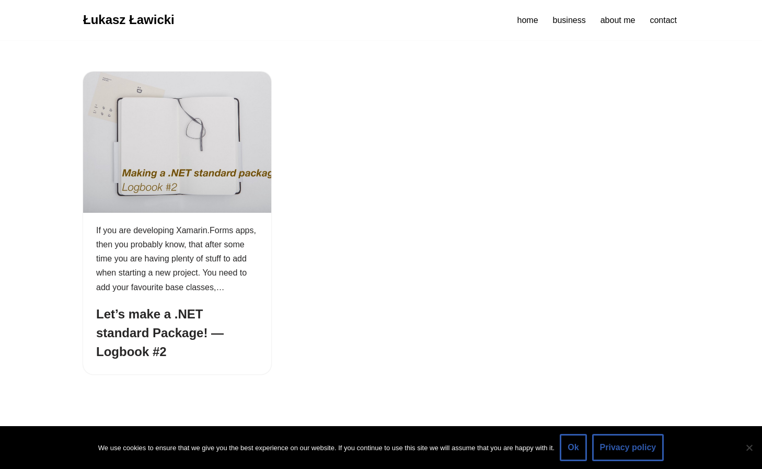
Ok (573, 447)
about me (618, 20)
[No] (749, 447)
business (569, 20)
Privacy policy (628, 447)
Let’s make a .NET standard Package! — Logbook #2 (160, 333)
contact (663, 20)
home (527, 20)
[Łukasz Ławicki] (129, 20)
